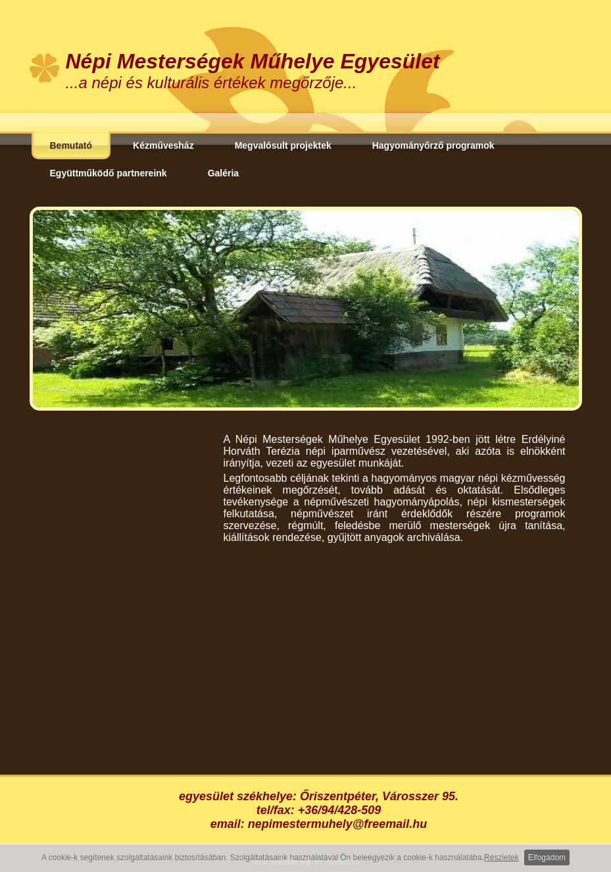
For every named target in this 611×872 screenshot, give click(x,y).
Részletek (501, 857)
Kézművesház (163, 145)
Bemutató (71, 145)
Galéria (223, 173)
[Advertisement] (394, 652)
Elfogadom (547, 857)
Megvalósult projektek (283, 145)
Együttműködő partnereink (108, 173)
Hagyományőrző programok (433, 145)
